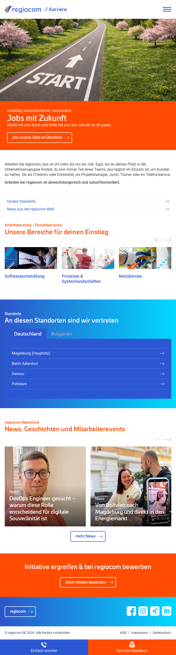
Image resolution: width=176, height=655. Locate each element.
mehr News (86, 536)
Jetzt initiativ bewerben (85, 582)
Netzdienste (130, 276)
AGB (123, 633)
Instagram (143, 611)
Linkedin (166, 611)
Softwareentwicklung (24, 276)
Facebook (131, 611)
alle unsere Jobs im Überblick (37, 137)
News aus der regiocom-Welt (30, 209)
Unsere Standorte (21, 201)
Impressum (139, 633)
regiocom (23, 9)
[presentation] (158, 240)
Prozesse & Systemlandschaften (81, 279)
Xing (155, 611)
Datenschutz (162, 633)
